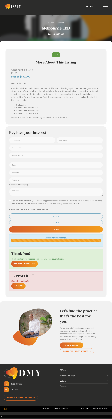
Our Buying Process (71, 345)
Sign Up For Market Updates (75, 351)
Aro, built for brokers (102, 408)
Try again (18, 286)
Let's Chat (91, 6)
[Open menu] (105, 6)
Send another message (24, 264)
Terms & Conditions (61, 408)
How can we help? (67, 375)
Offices (63, 370)
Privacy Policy (48, 408)
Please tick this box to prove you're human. (28, 209)
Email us (15, 389)
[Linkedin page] (6, 409)
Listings (63, 381)
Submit (56, 216)
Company (63, 386)
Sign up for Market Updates (19, 397)
